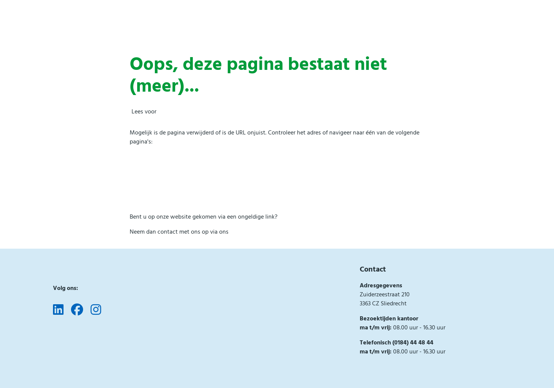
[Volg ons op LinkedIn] (58, 310)
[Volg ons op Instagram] (96, 310)
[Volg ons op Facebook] (77, 310)
